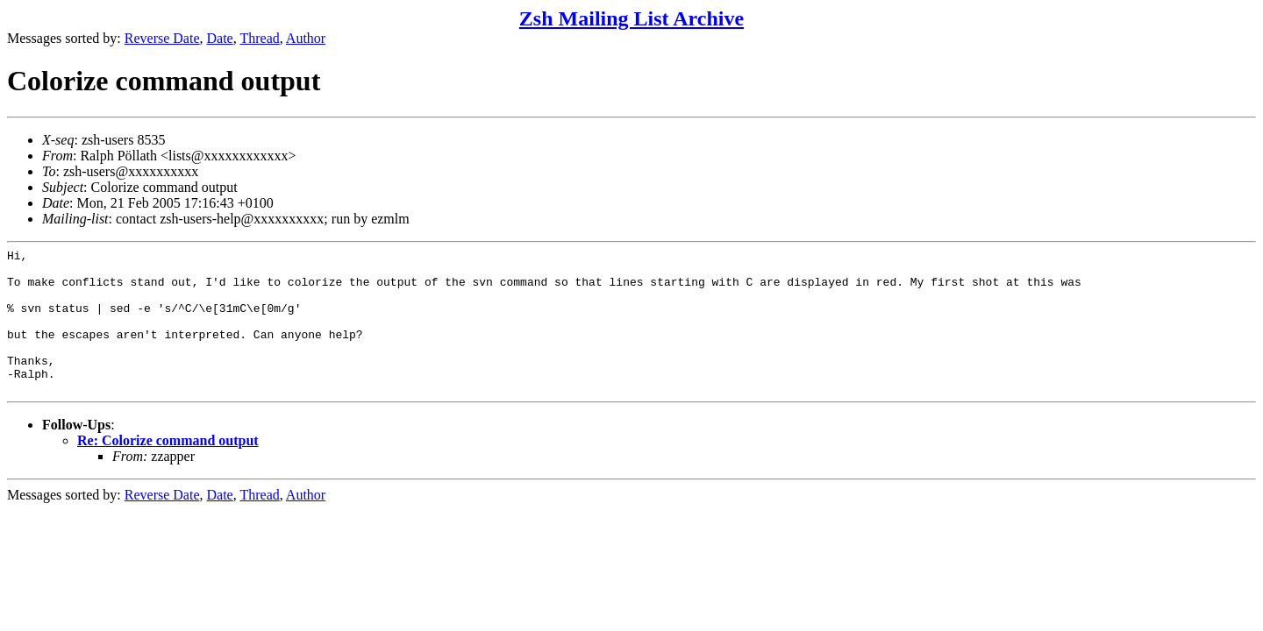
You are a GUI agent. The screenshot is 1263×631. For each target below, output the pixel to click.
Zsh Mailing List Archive (631, 18)
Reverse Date (162, 38)
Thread (259, 38)
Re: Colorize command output (168, 469)
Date (220, 38)
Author (305, 38)
